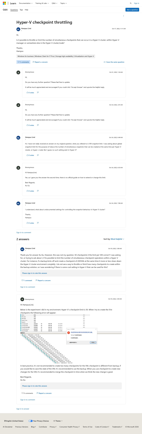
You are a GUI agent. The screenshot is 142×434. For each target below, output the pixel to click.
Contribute (43, 427)
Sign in (136, 3)
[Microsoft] (4, 3)
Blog (32, 427)
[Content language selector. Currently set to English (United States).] (14, 421)
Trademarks (116, 427)
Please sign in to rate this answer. (34, 273)
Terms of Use (87, 427)
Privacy (52, 427)
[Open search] (130, 3)
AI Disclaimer (7, 427)
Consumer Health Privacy (69, 427)
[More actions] (123, 16)
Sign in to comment (23, 232)
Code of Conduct (101, 427)
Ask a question (132, 10)
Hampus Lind (26, 28)
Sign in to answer (22, 409)
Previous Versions (21, 427)
